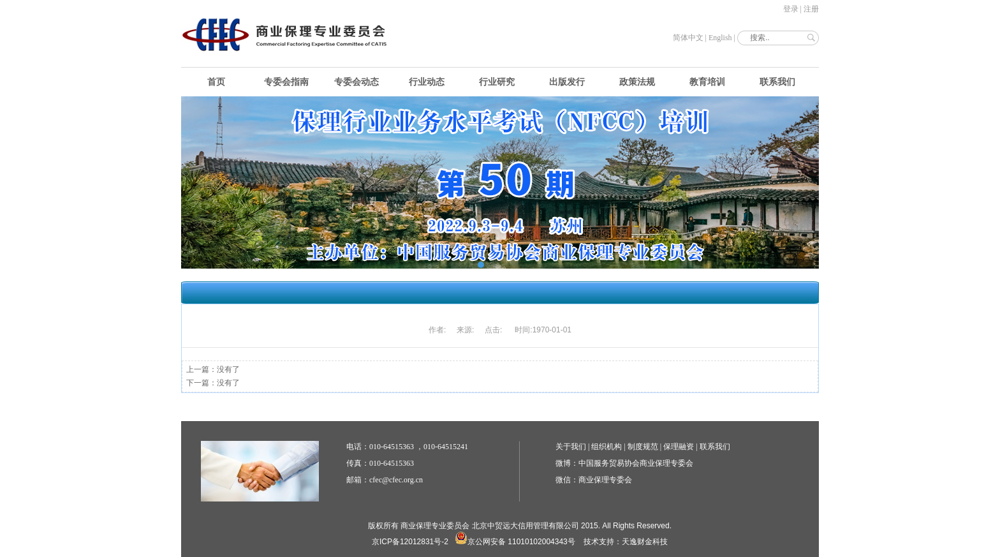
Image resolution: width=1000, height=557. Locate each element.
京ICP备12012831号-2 (410, 541)
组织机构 (606, 446)
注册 (811, 8)
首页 (216, 82)
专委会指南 (286, 82)
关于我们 (570, 446)
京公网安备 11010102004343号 (515, 541)
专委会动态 (356, 82)
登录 (790, 8)
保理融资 (678, 446)
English (720, 37)
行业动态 (427, 82)
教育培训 (707, 82)
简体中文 (688, 37)
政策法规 (637, 82)
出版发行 (567, 82)
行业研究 (497, 82)
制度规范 (643, 446)
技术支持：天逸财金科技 (626, 541)
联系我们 (777, 82)
